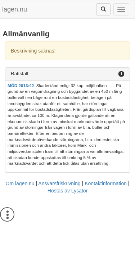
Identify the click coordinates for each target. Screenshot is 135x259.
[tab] (67, 74)
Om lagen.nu (20, 183)
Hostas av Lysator (68, 191)
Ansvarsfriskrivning (59, 183)
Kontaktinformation (106, 183)
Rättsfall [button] (19, 73)
